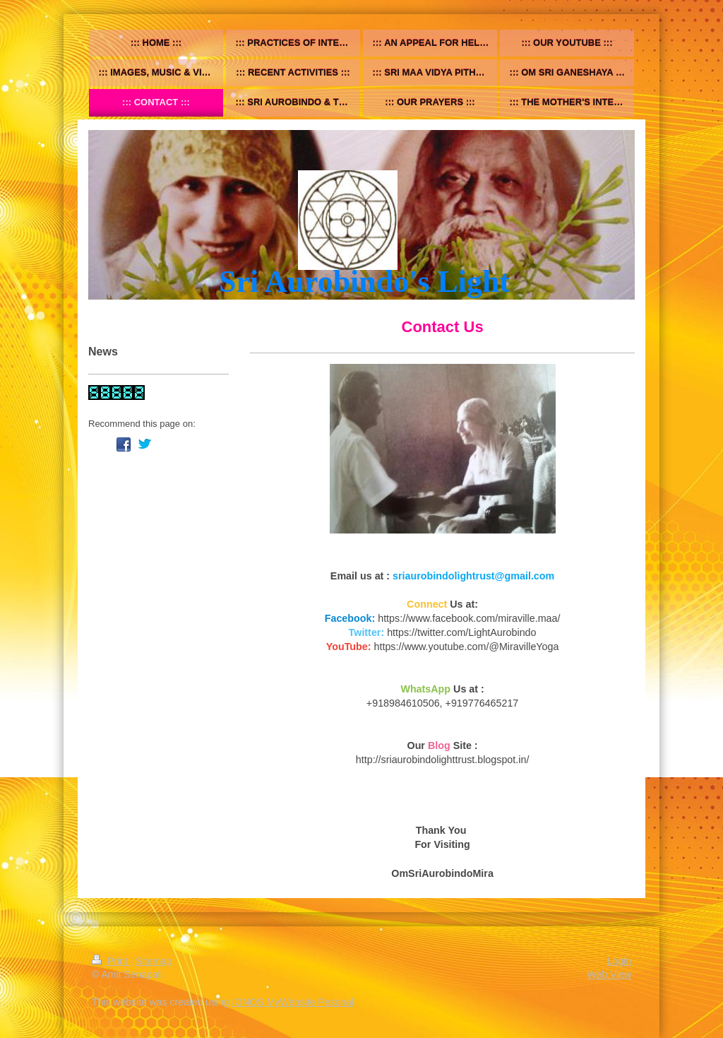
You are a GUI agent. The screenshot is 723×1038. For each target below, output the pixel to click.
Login (619, 961)
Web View (609, 974)
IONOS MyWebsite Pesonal (292, 1002)
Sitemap (154, 961)
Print (111, 961)
